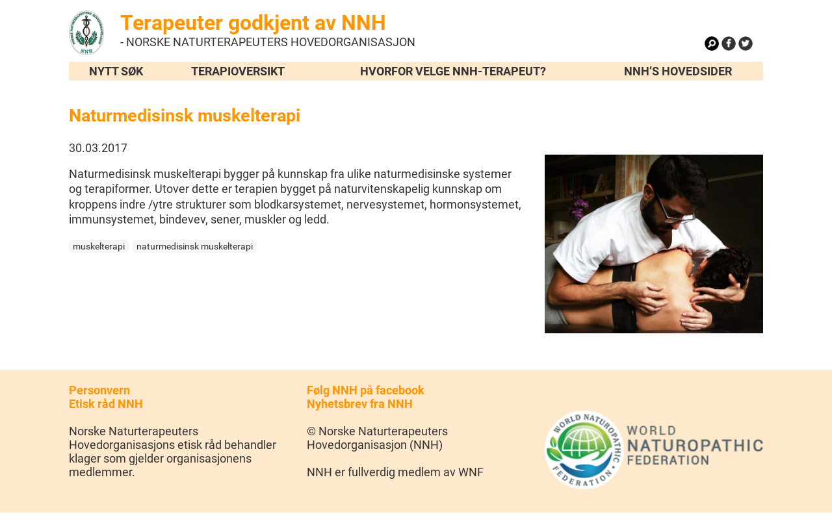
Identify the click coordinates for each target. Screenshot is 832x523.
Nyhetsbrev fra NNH (360, 404)
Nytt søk (116, 71)
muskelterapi (99, 246)
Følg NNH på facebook (365, 390)
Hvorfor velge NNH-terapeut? (453, 71)
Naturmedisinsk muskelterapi (184, 115)
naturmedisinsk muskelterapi (194, 246)
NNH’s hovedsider (678, 71)
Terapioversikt (238, 71)
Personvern (99, 390)
